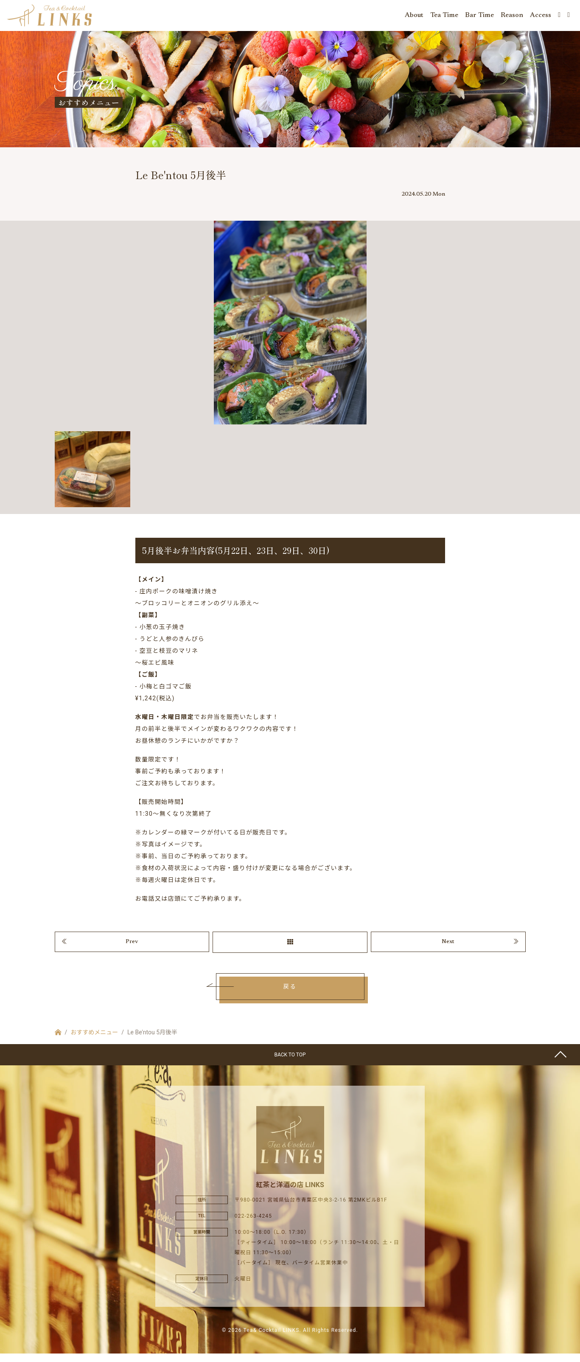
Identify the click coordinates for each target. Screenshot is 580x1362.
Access (540, 17)
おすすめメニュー (94, 1040)
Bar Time (479, 17)
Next (448, 949)
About (414, 17)
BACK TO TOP (289, 1063)
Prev (132, 949)
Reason (512, 17)
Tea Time (444, 17)
